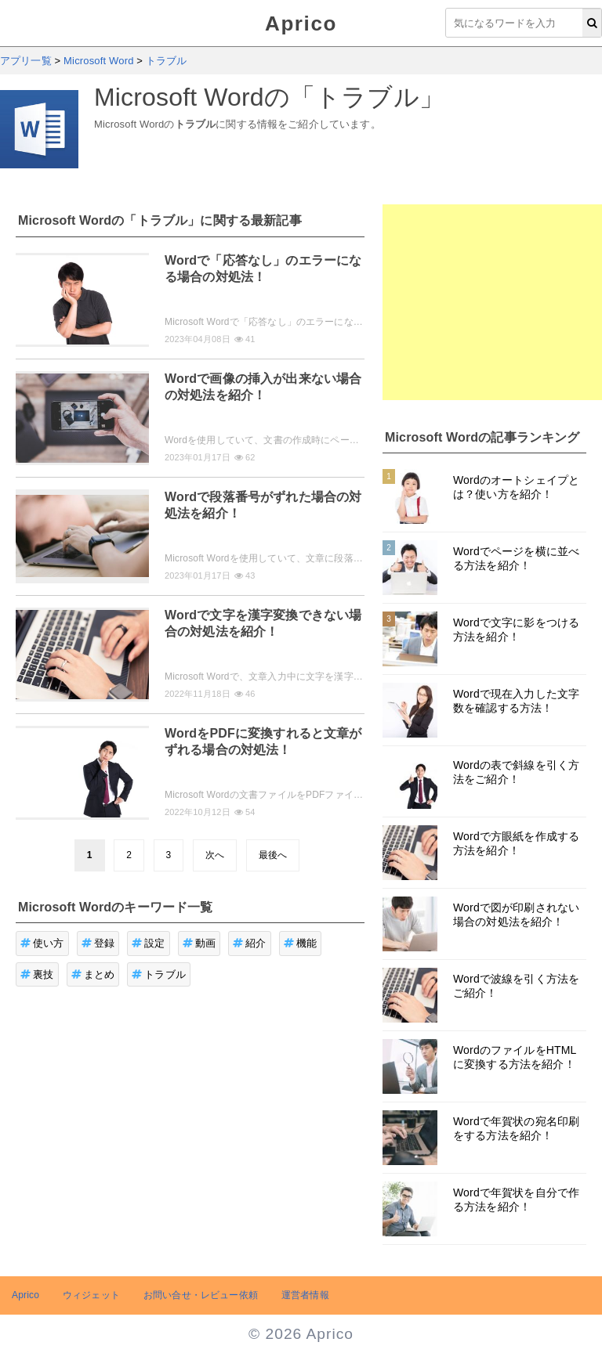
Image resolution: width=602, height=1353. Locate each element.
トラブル (159, 974)
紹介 (250, 943)
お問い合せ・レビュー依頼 (200, 1295)
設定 (148, 943)
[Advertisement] (492, 302)
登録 (98, 943)
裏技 (37, 974)
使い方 (42, 943)
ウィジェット (91, 1295)
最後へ (273, 855)
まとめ (93, 974)
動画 (199, 943)
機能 (300, 943)
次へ (214, 855)
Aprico (301, 23)
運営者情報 (305, 1295)
